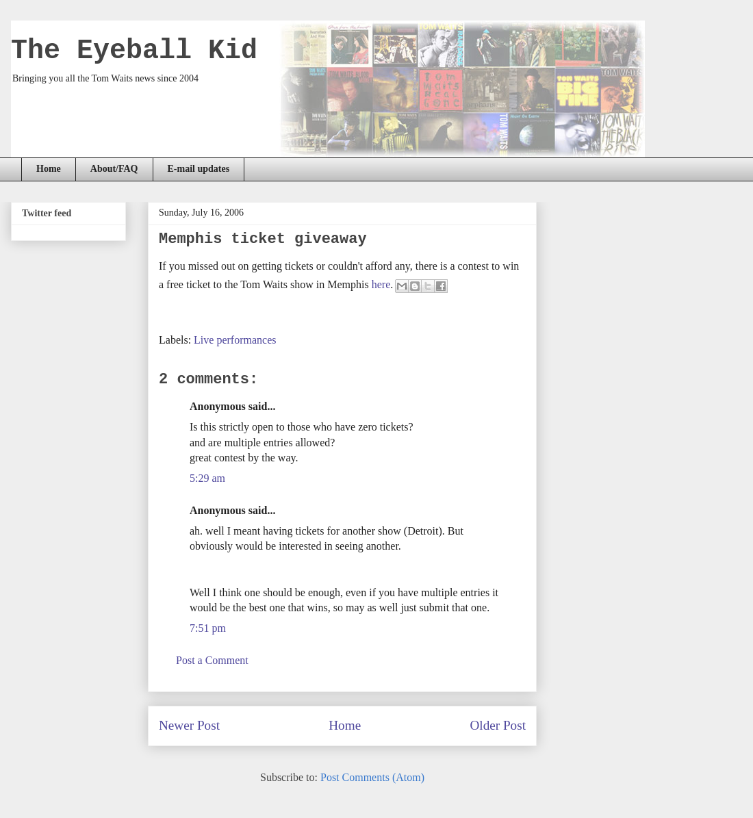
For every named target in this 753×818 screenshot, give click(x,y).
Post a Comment (212, 660)
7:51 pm (208, 628)
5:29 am (207, 478)
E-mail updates (199, 169)
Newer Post (189, 725)
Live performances (235, 340)
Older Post (498, 725)
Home (48, 169)
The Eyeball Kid (134, 51)
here (381, 284)
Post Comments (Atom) (372, 777)
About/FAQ (114, 169)
